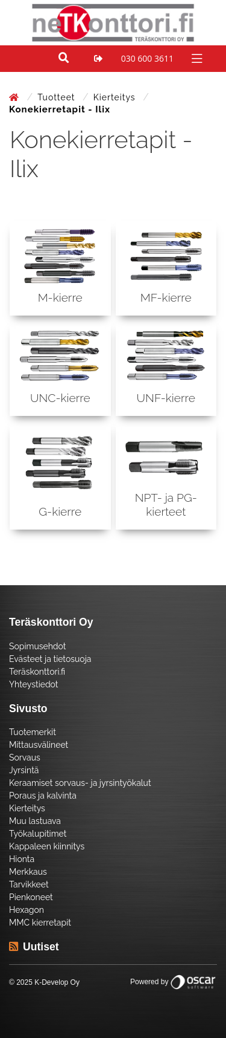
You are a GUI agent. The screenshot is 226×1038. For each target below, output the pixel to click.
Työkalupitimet (37, 834)
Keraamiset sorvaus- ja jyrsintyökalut (80, 783)
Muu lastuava (35, 821)
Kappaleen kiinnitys (46, 846)
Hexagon (26, 910)
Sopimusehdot (37, 646)
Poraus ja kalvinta (43, 795)
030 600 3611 (147, 58)
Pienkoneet (31, 897)
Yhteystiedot (33, 684)
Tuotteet (57, 97)
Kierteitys (115, 97)
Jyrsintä (24, 770)
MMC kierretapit (40, 922)
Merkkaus (28, 872)
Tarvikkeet (29, 884)
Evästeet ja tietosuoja (50, 659)
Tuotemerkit (32, 732)
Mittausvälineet (38, 745)
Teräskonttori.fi (37, 671)
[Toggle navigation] (196, 57)
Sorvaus (24, 757)
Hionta (21, 859)
